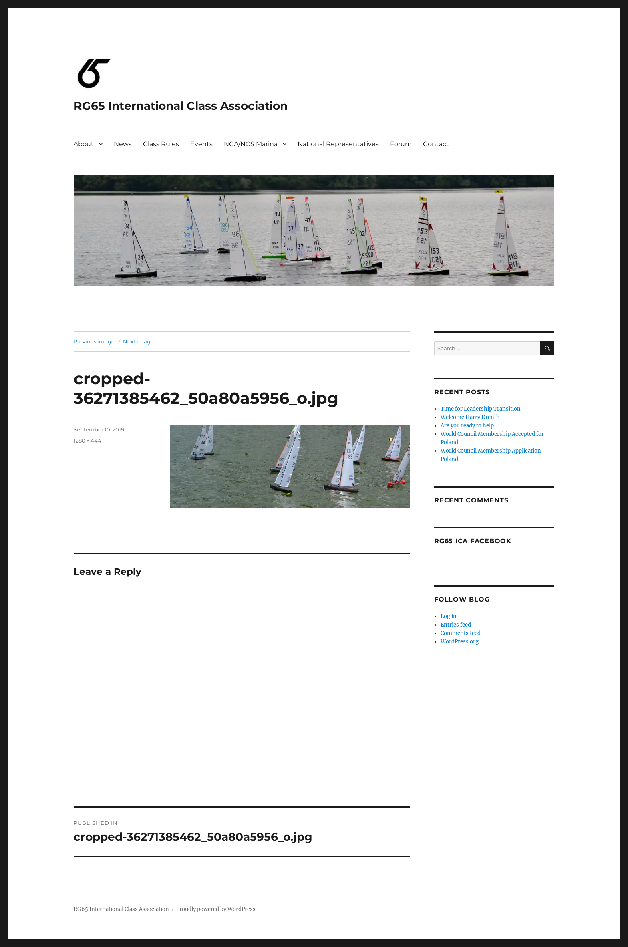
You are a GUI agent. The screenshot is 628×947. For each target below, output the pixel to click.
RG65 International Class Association (181, 106)
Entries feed (456, 624)
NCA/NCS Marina (251, 144)
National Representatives (338, 144)
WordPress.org (460, 641)
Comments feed (461, 633)
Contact (436, 144)
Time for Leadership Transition (481, 408)
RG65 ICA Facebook (472, 541)
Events (201, 144)
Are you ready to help (467, 425)
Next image (138, 341)
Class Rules (161, 144)
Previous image (94, 341)
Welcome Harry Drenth (470, 417)
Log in (449, 616)
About (84, 144)
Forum (401, 144)
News (123, 144)
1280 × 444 (87, 440)
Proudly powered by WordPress (216, 909)
